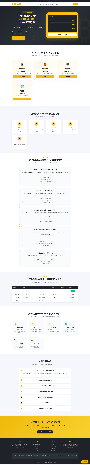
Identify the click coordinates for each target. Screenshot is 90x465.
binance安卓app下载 (36, 444)
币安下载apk (45, 457)
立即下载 (75, 4)
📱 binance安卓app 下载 (19, 38)
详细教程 (47, 4)
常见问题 (56, 4)
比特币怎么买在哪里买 (34, 455)
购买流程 (42, 4)
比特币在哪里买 (53, 448)
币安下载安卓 (73, 455)
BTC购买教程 (68, 455)
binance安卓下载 (54, 450)
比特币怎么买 (53, 446)
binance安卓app (55, 455)
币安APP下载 (62, 455)
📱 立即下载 (85, 461)
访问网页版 (22, 99)
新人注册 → (31, 38)
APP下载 (37, 4)
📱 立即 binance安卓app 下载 (45, 432)
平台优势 (52, 4)
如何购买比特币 (53, 444)
